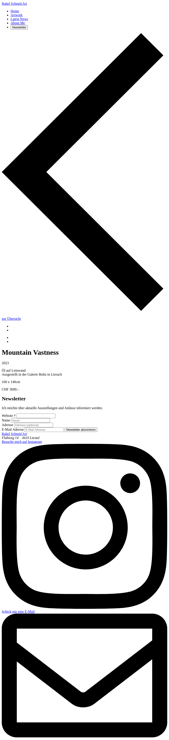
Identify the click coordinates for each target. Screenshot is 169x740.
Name (6, 420)
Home (15, 11)
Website (9, 415)
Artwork (16, 15)
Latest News (19, 19)
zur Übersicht (11, 319)
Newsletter (19, 27)
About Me (18, 23)
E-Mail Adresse (13, 429)
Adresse (7, 425)
